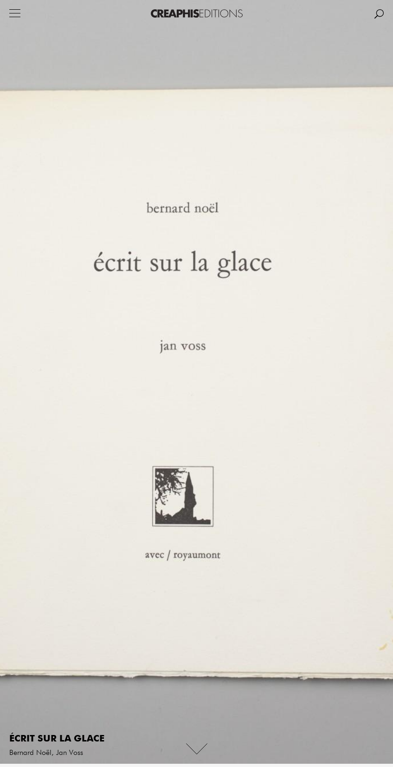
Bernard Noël (30, 753)
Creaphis (197, 13)
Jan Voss (69, 753)
